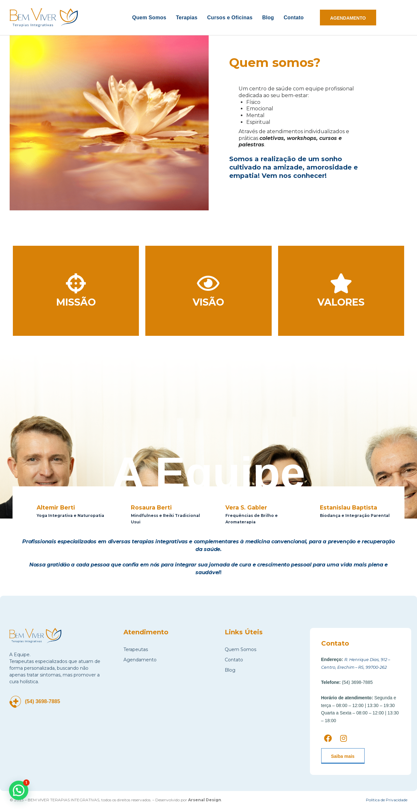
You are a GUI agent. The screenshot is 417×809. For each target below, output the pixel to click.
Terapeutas (135, 649)
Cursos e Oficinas (229, 17)
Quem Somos (149, 17)
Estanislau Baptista (353, 507)
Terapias (186, 17)
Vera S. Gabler (249, 507)
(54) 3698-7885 (46, 701)
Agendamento (140, 660)
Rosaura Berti (154, 507)
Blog (268, 17)
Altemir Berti (58, 507)
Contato (294, 17)
